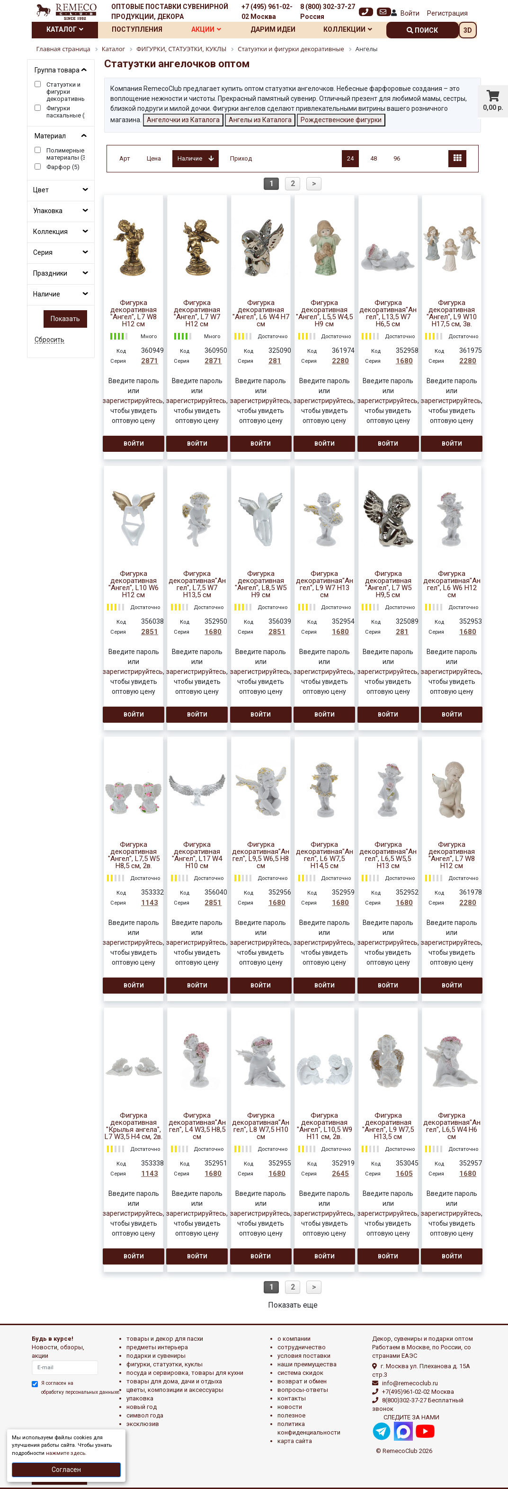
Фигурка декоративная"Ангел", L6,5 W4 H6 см (452, 1126)
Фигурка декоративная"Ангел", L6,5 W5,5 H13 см (388, 855)
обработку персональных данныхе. (81, 1392)
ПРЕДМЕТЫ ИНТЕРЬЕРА (157, 1347)
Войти (410, 13)
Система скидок (300, 1372)
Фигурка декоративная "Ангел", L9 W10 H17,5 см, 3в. (452, 313)
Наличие (46, 294)
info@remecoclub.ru (410, 1383)
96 (396, 158)
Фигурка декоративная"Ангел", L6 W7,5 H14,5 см (324, 855)
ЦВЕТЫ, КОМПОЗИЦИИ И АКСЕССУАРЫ (174, 1389)
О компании (294, 1338)
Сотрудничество (301, 1347)
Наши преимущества (307, 1364)
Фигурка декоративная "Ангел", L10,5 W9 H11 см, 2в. (324, 1126)
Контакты (291, 1398)
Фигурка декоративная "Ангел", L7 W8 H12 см (133, 313)
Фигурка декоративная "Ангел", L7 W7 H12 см (197, 313)
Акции (206, 29)
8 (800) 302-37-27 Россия (327, 11)
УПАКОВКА (139, 1398)
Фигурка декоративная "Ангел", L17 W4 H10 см (197, 855)
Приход (241, 158)
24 (350, 158)
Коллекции (347, 29)
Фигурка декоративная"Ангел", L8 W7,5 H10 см (260, 1126)
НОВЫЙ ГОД (141, 1406)
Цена (154, 158)
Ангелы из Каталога (260, 120)
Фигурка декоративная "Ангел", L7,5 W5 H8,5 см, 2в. (134, 855)
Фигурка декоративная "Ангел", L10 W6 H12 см (133, 584)
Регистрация (447, 13)
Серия (43, 252)
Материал (50, 136)
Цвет (41, 190)
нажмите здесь (65, 1453)
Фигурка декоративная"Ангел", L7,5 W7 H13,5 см (197, 584)
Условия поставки (303, 1355)
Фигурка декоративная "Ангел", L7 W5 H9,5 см (388, 584)
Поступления (137, 29)
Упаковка (47, 211)
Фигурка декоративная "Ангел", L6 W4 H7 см (260, 313)
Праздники (50, 273)
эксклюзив (142, 1423)
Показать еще (293, 1305)
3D (467, 30)
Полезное (291, 1415)
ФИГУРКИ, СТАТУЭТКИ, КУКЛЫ (164, 1364)
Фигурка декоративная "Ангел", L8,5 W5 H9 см (260, 584)
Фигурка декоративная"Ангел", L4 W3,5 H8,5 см (197, 1126)
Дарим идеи (272, 29)
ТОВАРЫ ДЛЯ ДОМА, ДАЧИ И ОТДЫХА (174, 1381)
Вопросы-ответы (302, 1389)
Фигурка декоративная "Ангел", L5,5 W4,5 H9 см (324, 313)
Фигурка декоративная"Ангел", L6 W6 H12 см (452, 584)
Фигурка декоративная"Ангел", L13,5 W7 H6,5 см (388, 313)
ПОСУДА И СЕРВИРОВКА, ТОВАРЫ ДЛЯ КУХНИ (184, 1372)
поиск (422, 30)
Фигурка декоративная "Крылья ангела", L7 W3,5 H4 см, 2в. (133, 1126)
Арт (124, 158)
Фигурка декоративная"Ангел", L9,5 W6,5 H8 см (260, 855)
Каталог (64, 29)
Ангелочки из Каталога (183, 120)
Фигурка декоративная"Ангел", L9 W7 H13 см (324, 584)
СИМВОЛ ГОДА (144, 1415)
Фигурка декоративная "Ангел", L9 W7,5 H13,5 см (388, 1126)
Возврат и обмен (302, 1381)
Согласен (66, 1469)
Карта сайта (294, 1440)
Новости (289, 1406)
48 (373, 158)
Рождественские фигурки (341, 120)
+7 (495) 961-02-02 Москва (267, 11)
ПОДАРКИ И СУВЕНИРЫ (156, 1355)
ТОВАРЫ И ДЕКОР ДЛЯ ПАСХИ (164, 1338)
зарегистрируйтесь (133, 400)
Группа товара (57, 70)
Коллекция (50, 231)
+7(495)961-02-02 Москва (418, 1391)
